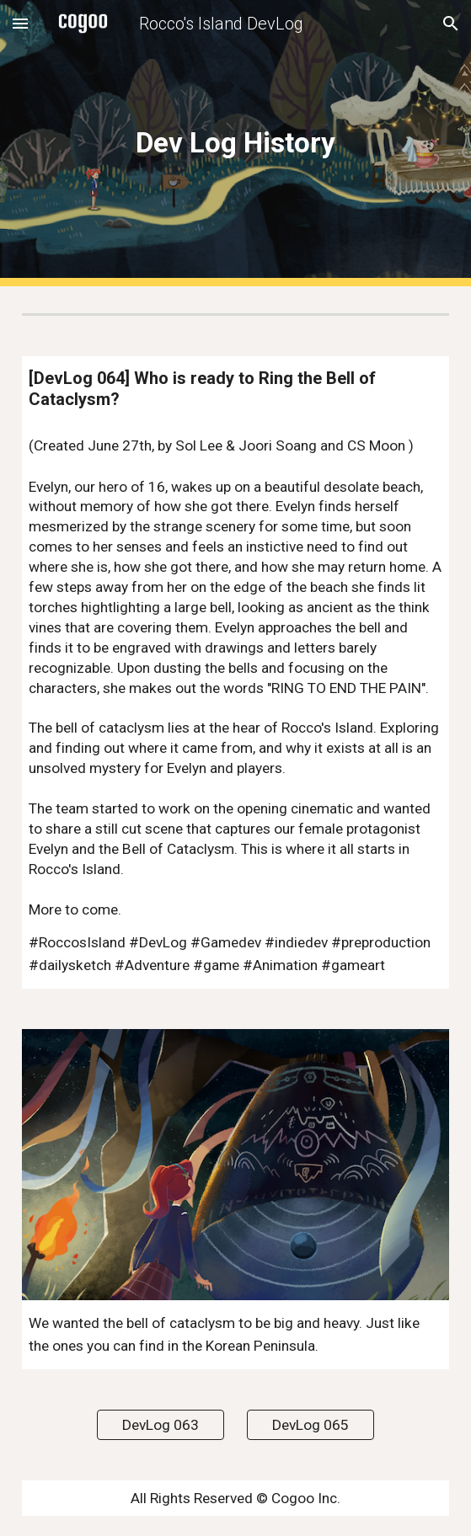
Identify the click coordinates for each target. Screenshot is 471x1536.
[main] (235, 143)
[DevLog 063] (160, 1424)
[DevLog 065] (310, 1424)
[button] (20, 23)
